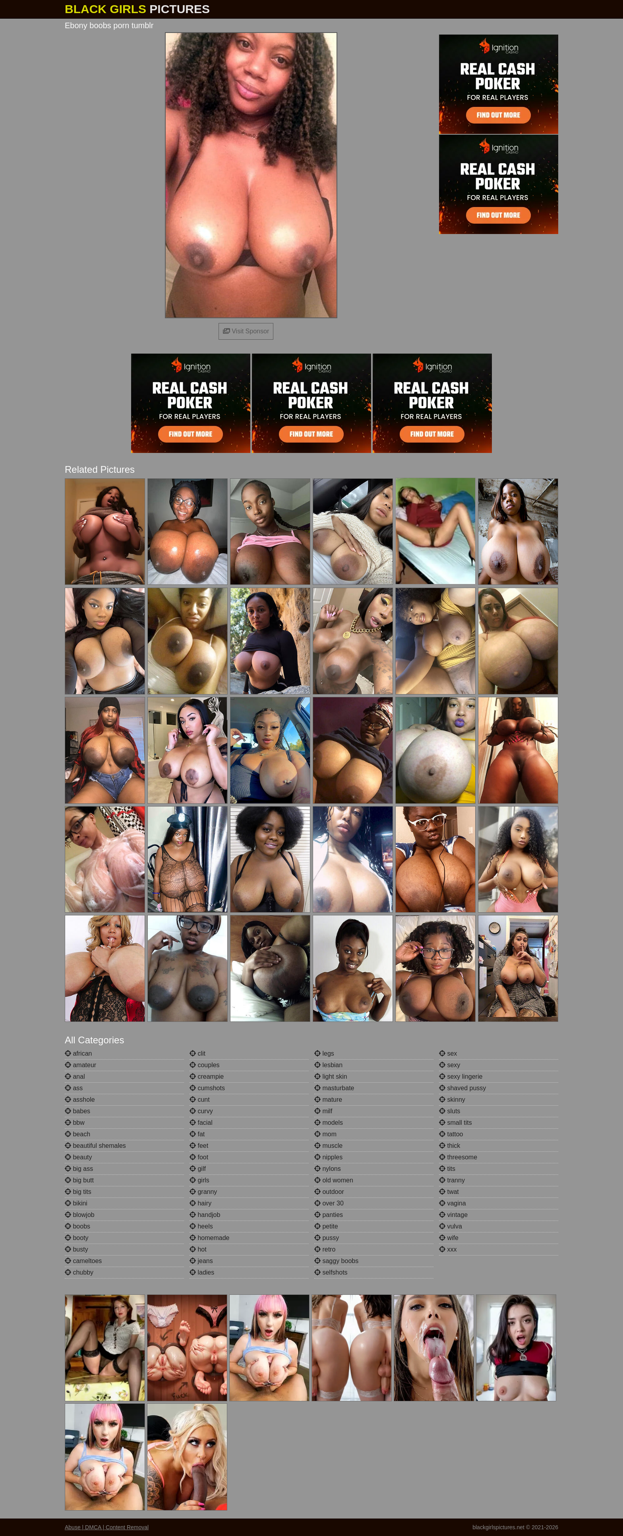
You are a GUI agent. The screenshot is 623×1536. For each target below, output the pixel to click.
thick (449, 1145)
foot (199, 1157)
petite (326, 1226)
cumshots (207, 1088)
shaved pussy (462, 1088)
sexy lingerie (460, 1076)
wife (449, 1237)
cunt (200, 1099)
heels (201, 1226)
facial (201, 1122)
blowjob (80, 1214)
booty (77, 1237)
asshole (80, 1099)
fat (197, 1134)
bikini (76, 1203)
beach (77, 1134)
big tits (78, 1191)
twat (449, 1191)
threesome (458, 1157)
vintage (453, 1214)
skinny (452, 1099)
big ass (79, 1168)
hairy (200, 1203)
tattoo (451, 1134)
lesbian (328, 1065)
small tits (455, 1122)
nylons (327, 1168)
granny (203, 1191)
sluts (449, 1111)
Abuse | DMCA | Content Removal (107, 1527)
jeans (201, 1260)
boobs (77, 1226)
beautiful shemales (95, 1145)
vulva (450, 1226)
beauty (78, 1157)
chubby (79, 1272)
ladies (202, 1272)
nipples (328, 1157)
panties (328, 1214)
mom (325, 1134)
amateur (80, 1065)
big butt (79, 1180)
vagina (452, 1203)
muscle (328, 1145)
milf (323, 1111)
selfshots (331, 1272)
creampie (207, 1076)
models (328, 1122)
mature (328, 1099)
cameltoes (83, 1260)
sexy (449, 1065)
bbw (75, 1122)
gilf (198, 1168)
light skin (330, 1076)
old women (333, 1180)
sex (448, 1053)
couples (205, 1065)
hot (198, 1249)
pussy (326, 1237)
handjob (205, 1214)
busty (76, 1249)
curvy (201, 1111)
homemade (210, 1237)
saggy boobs (336, 1260)
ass (74, 1088)
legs (324, 1053)
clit (197, 1053)
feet (199, 1145)
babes (77, 1111)
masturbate (334, 1088)
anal (75, 1076)
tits (447, 1168)
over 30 (329, 1203)
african (78, 1053)
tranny (452, 1180)
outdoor (329, 1191)
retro (324, 1249)
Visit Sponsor (246, 331)
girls (199, 1180)
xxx (448, 1249)
